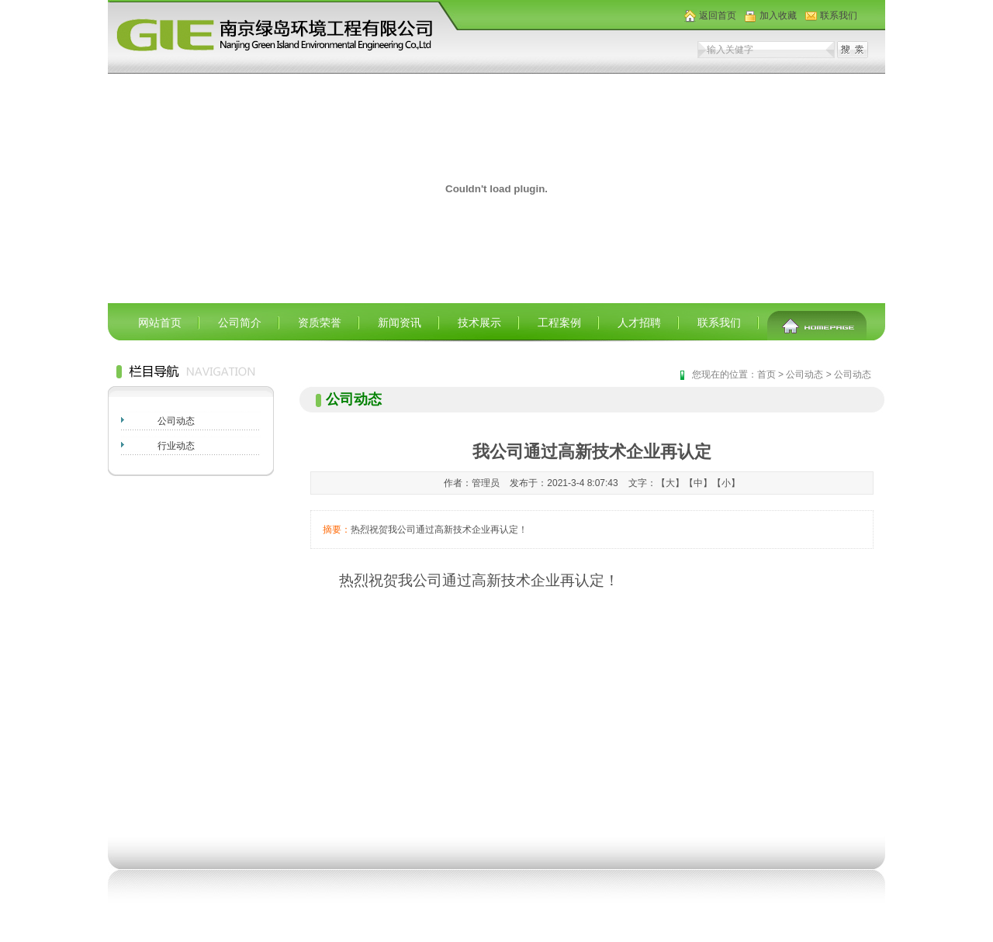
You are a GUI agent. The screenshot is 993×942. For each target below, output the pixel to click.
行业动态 (176, 445)
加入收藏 (778, 15)
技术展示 (479, 322)
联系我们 (838, 15)
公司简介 (239, 322)
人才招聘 (639, 322)
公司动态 (176, 421)
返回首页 (717, 15)
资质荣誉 (319, 322)
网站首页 (160, 322)
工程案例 (559, 322)
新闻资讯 (399, 322)
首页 (766, 374)
